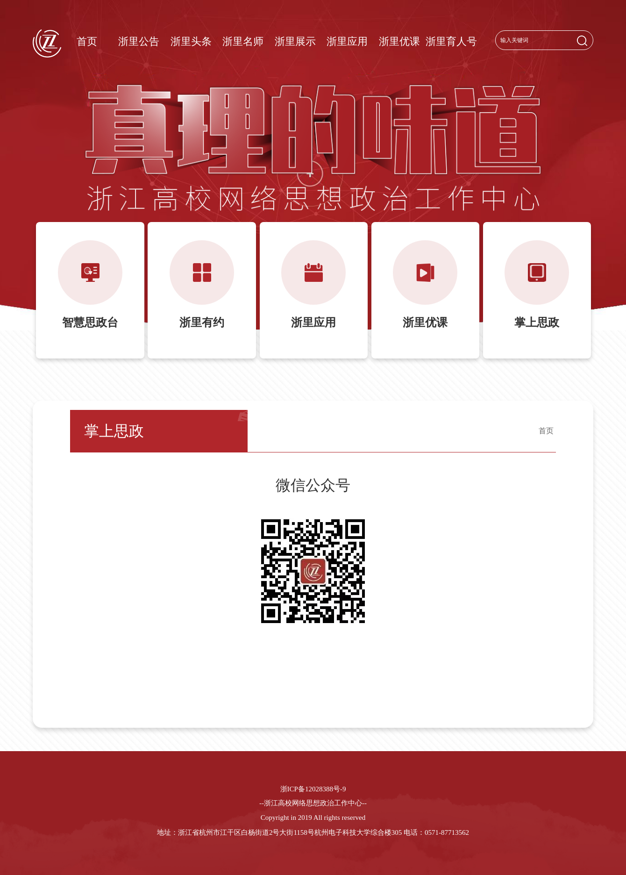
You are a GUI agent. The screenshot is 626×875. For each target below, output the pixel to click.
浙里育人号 (451, 41)
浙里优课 (399, 41)
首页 (87, 41)
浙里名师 (242, 41)
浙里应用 (347, 41)
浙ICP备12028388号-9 (313, 789)
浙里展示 (295, 41)
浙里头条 (191, 41)
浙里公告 (138, 41)
